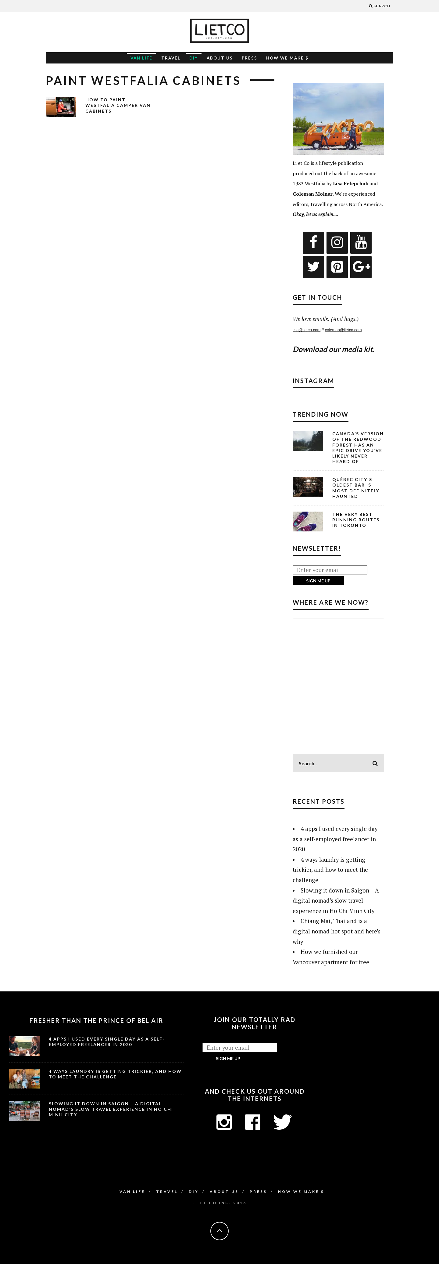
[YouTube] (361, 243)
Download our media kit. (333, 349)
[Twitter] (313, 267)
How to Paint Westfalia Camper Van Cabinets (118, 105)
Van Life (141, 58)
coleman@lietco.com (343, 330)
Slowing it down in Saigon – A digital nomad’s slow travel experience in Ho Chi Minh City (336, 900)
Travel (170, 58)
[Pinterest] (337, 267)
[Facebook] (313, 243)
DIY (193, 58)
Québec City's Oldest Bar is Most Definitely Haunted (355, 488)
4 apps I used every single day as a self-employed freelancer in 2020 (335, 839)
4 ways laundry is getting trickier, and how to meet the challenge (330, 870)
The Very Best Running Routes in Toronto (356, 520)
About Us (220, 58)
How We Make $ (287, 58)
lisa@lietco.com (306, 330)
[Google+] (361, 267)
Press (249, 58)
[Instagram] (337, 243)
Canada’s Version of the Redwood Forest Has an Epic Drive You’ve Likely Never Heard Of (358, 447)
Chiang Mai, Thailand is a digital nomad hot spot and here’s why (336, 931)
